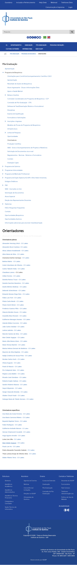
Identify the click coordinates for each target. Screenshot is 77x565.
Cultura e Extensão (12, 49)
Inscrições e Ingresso (14, 121)
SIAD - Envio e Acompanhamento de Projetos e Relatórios (27, 148)
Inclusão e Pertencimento (25, 3)
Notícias (26, 484)
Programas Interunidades (14, 170)
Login (70, 7)
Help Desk (43, 3)
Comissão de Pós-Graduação (48, 492)
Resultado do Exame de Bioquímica (19, 84)
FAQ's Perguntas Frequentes (15, 208)
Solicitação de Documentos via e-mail (20, 151)
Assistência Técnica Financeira (11, 497)
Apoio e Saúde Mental (15, 91)
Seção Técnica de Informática (10, 508)
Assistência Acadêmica (8, 485)
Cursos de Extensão (49, 481)
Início (5, 54)
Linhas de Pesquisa (13, 133)
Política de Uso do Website (67, 498)
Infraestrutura (12, 129)
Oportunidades (12, 136)
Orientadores (12, 140)
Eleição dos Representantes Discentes (18, 200)
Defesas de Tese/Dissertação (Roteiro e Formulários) (25, 106)
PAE (6, 185)
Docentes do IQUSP (67, 481)
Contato (10, 159)
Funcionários (65, 484)
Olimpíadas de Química (28, 498)
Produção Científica (14, 144)
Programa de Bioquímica (28, 54)
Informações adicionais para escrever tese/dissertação (23, 223)
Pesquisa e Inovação (57, 45)
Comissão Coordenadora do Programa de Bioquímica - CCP (28, 99)
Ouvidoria (8, 3)
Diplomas (8, 204)
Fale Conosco (65, 488)
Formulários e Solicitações (16, 118)
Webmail (54, 3)
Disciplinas (11, 110)
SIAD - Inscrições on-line (13, 189)
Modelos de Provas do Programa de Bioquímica (23, 125)
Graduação (28, 45)
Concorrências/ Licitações (28, 489)
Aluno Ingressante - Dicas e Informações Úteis (23, 87)
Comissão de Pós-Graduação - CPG (19, 103)
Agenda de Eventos (30, 481)
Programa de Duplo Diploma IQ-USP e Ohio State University (26, 178)
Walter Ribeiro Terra (9, 457)
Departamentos (16, 45)
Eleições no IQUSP (30, 493)
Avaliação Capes (13, 163)
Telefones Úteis (67, 3)
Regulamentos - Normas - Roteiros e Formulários (24, 155)
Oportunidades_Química (13, 219)
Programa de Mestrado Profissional (17, 174)
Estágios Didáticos (11, 181)
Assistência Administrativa (10, 491)
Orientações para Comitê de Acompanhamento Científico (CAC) (29, 76)
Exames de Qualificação (15, 114)
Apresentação (9, 69)
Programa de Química (12, 166)
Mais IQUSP (39, 49)
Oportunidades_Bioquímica (14, 215)
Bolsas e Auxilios (13, 95)
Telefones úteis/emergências (67, 492)
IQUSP (45, 560)
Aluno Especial (10, 197)
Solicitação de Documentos (14, 193)
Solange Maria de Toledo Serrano (14, 399)
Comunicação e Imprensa (55, 7)
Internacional (27, 49)
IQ (6, 45)
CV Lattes (20, 457)
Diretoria (8, 481)
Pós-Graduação (41, 45)
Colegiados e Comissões (9, 502)
